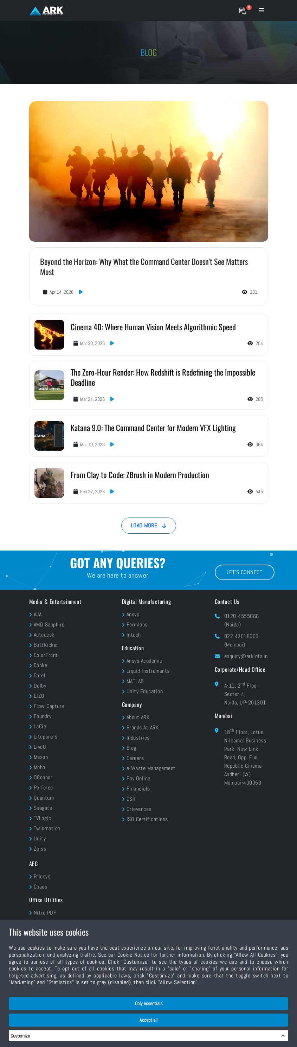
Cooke (40, 665)
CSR (131, 798)
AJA (38, 614)
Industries (138, 737)
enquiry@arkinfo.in (246, 656)
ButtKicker (46, 645)
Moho (39, 767)
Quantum (44, 797)
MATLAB (135, 681)
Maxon (41, 757)
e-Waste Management (151, 768)
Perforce (43, 787)
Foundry (43, 716)
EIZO (39, 696)
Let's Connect (245, 572)
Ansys (133, 614)
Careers (135, 758)
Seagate (43, 808)
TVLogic (42, 818)
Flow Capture (49, 706)
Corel (40, 675)
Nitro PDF (45, 912)
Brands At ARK (143, 727)
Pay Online (138, 778)
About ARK (138, 717)
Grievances (139, 809)
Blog (131, 748)
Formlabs (137, 624)
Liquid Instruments (148, 671)
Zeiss (40, 848)
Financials (138, 788)
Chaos (40, 886)
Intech (134, 634)
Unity (40, 838)
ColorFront (46, 655)
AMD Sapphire (49, 624)
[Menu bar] (261, 10)
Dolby (40, 685)
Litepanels (46, 736)
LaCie (40, 726)
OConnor (43, 777)
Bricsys (42, 876)
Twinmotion (47, 828)
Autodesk (44, 634)
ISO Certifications (147, 819)
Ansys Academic (144, 660)
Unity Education (145, 691)
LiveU (40, 746)
